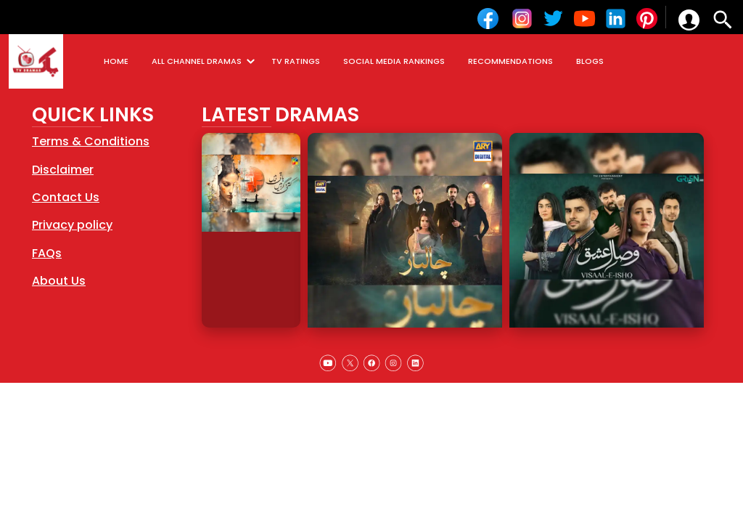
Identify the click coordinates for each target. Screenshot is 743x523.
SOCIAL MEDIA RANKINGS (394, 61)
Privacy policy (72, 224)
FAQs (47, 253)
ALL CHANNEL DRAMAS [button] (206, 61)
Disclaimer (63, 169)
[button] (689, 20)
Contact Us (65, 197)
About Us (59, 280)
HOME (116, 61)
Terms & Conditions (90, 141)
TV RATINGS (295, 61)
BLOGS (590, 61)
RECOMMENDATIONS (510, 61)
